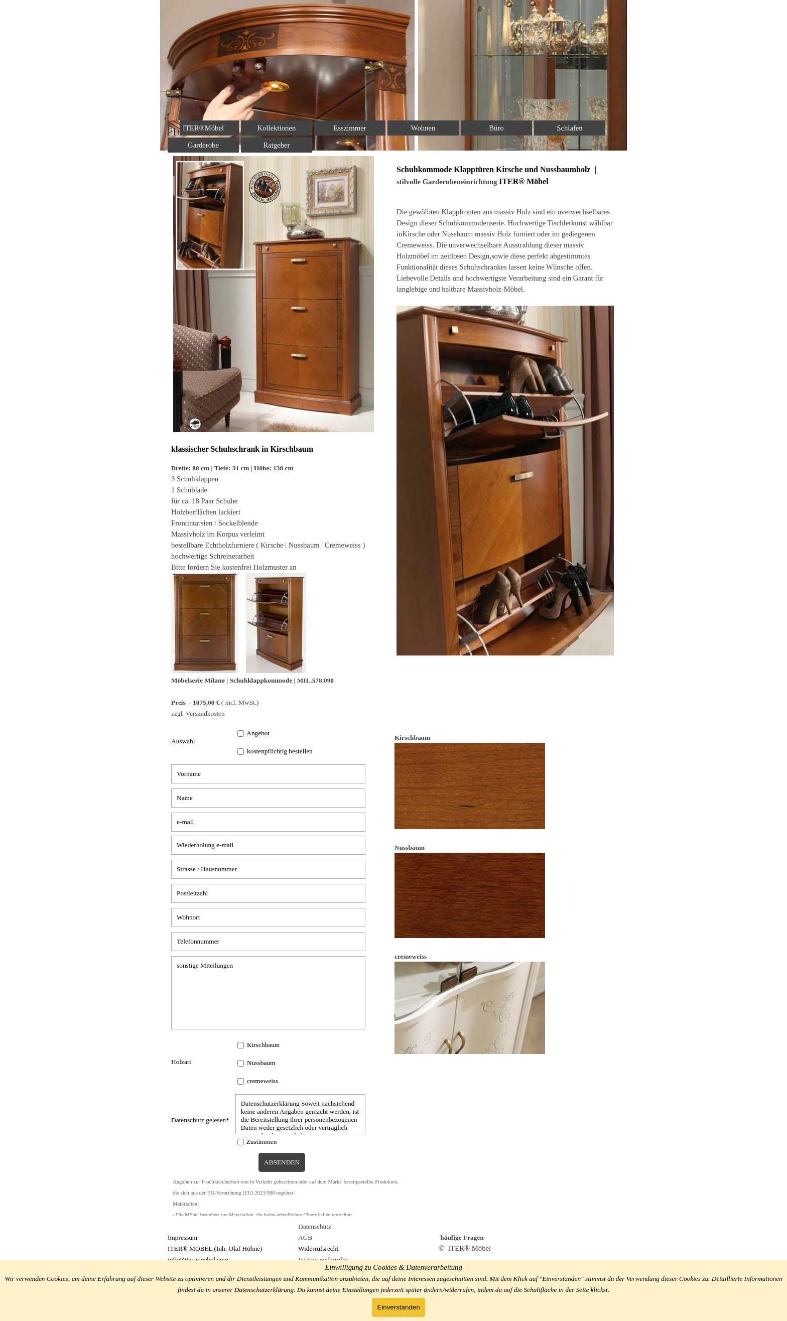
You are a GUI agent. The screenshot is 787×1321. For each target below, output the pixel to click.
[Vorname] (268, 773)
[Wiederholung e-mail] (268, 845)
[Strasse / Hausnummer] (268, 869)
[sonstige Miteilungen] (268, 992)
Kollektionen (276, 128)
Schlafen (569, 128)
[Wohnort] (268, 917)
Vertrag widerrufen (323, 1259)
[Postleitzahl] (268, 893)
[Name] (268, 798)
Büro (496, 128)
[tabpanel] (281, 581)
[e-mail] (268, 822)
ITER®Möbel (203, 128)
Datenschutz (314, 1226)
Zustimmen (261, 1141)
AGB (305, 1237)
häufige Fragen (461, 1237)
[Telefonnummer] (268, 941)
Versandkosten (205, 713)
